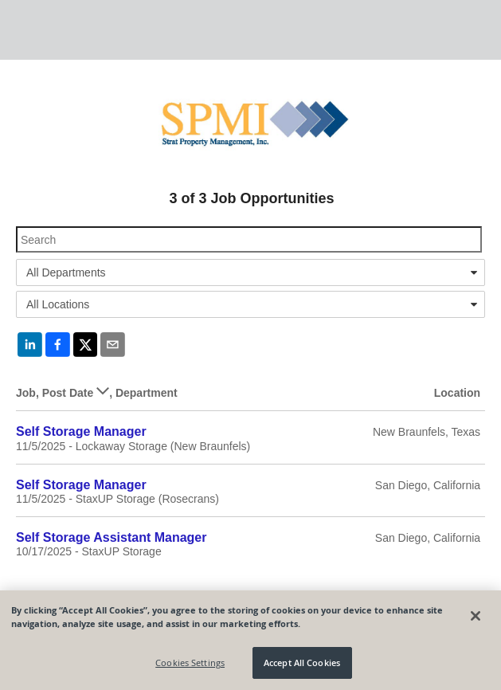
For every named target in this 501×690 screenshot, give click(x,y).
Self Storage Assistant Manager (111, 537)
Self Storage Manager (81, 431)
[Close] (475, 615)
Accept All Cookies (302, 662)
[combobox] (250, 272)
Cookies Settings (190, 662)
